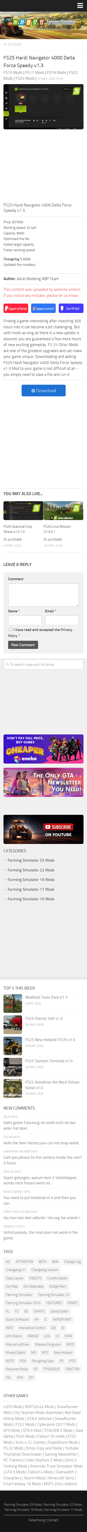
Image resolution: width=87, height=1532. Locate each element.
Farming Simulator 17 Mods (31, 889)
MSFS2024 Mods (39, 1406)
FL (7, 1311)
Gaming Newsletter (61, 1454)
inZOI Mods (12, 1406)
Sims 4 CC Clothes (30, 1442)
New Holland (63, 1352)
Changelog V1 (16, 1270)
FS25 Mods (25, 1436)
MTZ (45, 1352)
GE (26, 1311)
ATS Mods (11, 1430)
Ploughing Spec (43, 1361)
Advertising (37, 1520)
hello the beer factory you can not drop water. (41, 1143)
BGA (55, 1262)
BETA (43, 1262)
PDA (23, 1361)
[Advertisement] (43, 167)
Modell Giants (16, 1352)
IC (45, 1319)
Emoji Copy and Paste (44, 1448)
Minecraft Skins (61, 1478)
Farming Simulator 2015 (23, 1303)
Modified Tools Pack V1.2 (46, 997)
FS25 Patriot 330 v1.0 (44, 1018)
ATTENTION (24, 1262)
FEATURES (54, 1303)
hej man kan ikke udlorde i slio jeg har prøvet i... (43, 1217)
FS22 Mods (25, 1424)
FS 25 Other (12, 45)
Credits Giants (57, 1278)
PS (62, 1361)
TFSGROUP (51, 1369)
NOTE (10, 1361)
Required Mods (17, 1369)
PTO (72, 1361)
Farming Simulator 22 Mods (31, 870)
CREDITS (35, 1278)
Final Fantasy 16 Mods (22, 1483)
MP (33, 1352)
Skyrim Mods (34, 1478)
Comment (15, 579)
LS (57, 1336)
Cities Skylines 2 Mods (44, 1460)
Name (14, 611)
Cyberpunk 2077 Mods (56, 1424)
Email (50, 611)
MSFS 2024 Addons (60, 1483)
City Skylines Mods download (38, 1412)
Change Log (72, 1262)
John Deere (14, 1336)
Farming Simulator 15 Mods (31, 899)
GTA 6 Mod (32, 1430)
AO (8, 1262)
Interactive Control (32, 1328)
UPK (20, 1377)
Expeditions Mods (63, 1442)
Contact (52, 1520)
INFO (9, 1328)
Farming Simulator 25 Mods (31, 860)
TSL (8, 1377)
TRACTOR (72, 1369)
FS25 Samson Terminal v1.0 (49, 1061)
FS (17, 1311)
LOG (47, 1336)
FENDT (73, 1303)
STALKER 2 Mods (58, 1430)
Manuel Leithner (17, 1344)
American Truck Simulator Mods (56, 1466)
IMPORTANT (62, 1319)
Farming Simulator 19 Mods (31, 879)
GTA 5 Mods (15, 1472)
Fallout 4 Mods (40, 1472)
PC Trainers (13, 1460)
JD (62, 1328)
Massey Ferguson (48, 1344)
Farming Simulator (19, 1295)
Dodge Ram (57, 1286)
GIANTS (39, 1311)
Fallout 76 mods (51, 1436)
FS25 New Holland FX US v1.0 (50, 1039)
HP (36, 1319)
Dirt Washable (33, 1286)
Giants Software (17, 1319)
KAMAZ (33, 1336)
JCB (53, 1328)
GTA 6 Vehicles (39, 1418)
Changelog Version (44, 1270)
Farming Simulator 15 (53, 1295)
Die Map (12, 1286)
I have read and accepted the (40, 632)
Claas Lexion (14, 1278)
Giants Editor (59, 1311)
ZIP (31, 1377)
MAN (68, 1336)
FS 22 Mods (13, 1448)
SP (36, 1369)
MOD (70, 1344)
